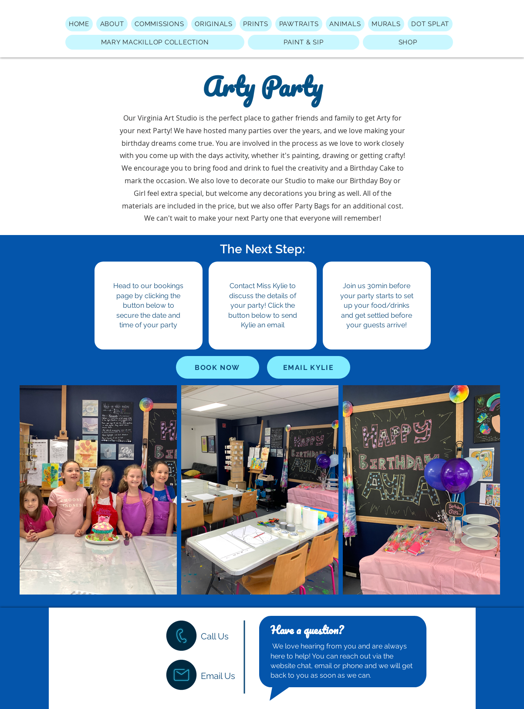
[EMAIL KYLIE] (308, 367)
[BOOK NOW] (217, 367)
